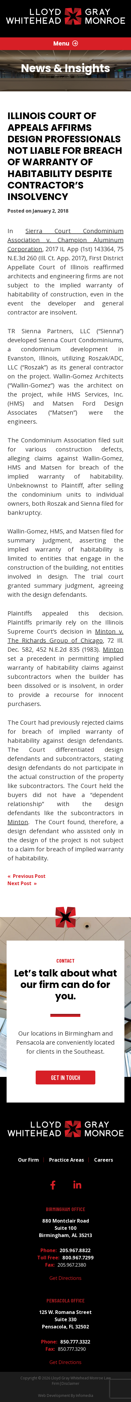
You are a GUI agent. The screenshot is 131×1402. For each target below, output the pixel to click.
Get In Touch (65, 1077)
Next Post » (22, 883)
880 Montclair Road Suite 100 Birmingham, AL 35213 (65, 1228)
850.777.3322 (75, 1341)
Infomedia (84, 1395)
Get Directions (65, 1278)
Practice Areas (66, 1159)
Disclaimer (70, 1383)
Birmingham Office (65, 1209)
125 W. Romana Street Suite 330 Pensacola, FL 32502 (65, 1319)
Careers (103, 1159)
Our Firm (28, 1159)
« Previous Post (26, 876)
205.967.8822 (75, 1250)
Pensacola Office (65, 1300)
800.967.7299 (78, 1257)
